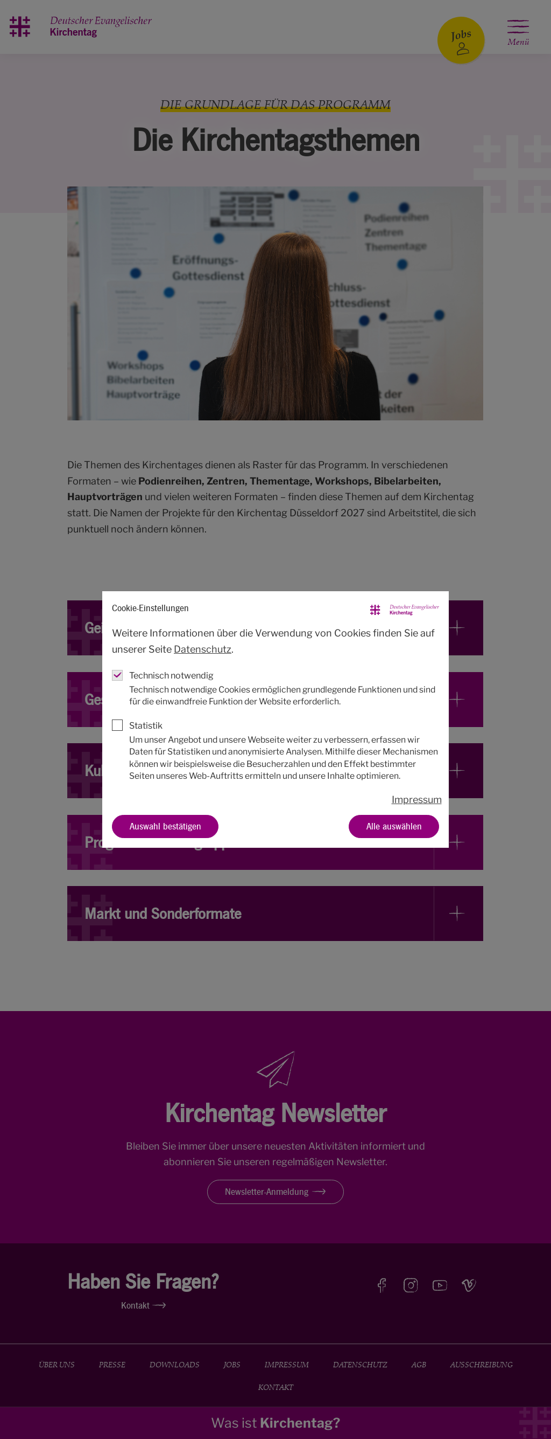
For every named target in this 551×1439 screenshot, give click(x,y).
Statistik (146, 725)
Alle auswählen (394, 826)
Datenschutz (202, 649)
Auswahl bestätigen (165, 826)
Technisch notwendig (171, 675)
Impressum (417, 799)
